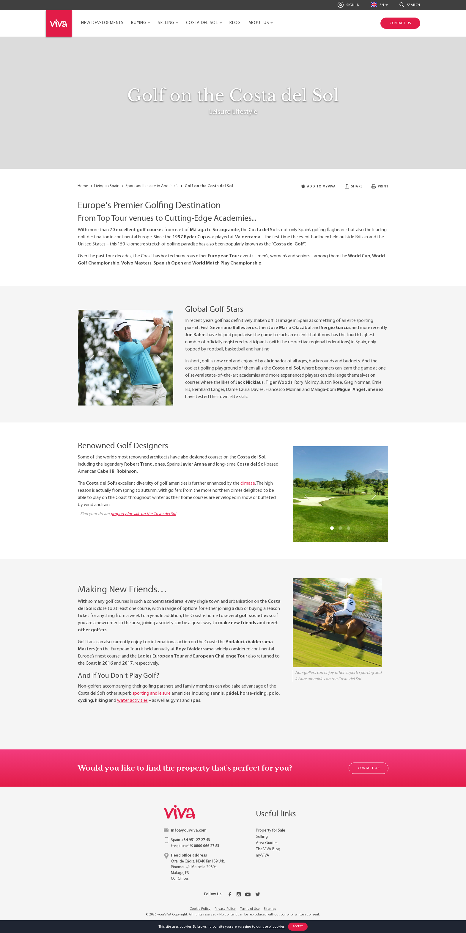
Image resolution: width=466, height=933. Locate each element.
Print (379, 186)
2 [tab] (125, 391)
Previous (92, 358)
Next (158, 358)
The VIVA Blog (268, 849)
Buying (138, 23)
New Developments (102, 23)
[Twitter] (257, 894)
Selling (166, 23)
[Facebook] (230, 894)
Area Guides (267, 843)
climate (247, 483)
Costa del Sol (202, 23)
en (377, 4)
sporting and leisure (152, 693)
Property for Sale (270, 830)
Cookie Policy (200, 909)
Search (409, 4)
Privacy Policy (225, 909)
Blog (235, 23)
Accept (298, 926)
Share (354, 186)
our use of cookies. (270, 927)
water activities (132, 700)
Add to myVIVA (318, 186)
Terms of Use (249, 909)
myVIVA (262, 855)
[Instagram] (239, 894)
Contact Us (368, 768)
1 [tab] (117, 391)
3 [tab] (134, 391)
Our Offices (180, 879)
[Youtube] (248, 894)
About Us (258, 23)
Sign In (348, 5)
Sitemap (270, 909)
